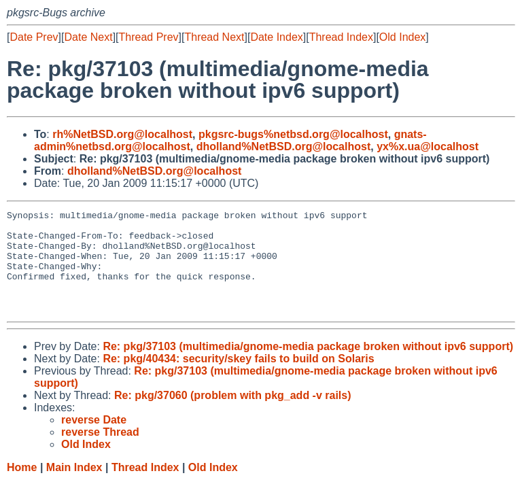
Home (22, 488)
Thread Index (341, 37)
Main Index (74, 488)
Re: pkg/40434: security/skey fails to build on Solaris (238, 379)
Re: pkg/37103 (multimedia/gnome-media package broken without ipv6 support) (308, 367)
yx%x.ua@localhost (427, 146)
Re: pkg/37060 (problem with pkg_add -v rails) (232, 415)
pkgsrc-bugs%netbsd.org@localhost (293, 134)
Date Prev (34, 37)
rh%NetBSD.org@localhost (122, 134)
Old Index (402, 37)
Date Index (276, 37)
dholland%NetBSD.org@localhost (283, 146)
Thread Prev (149, 37)
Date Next (88, 37)
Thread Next (214, 37)
